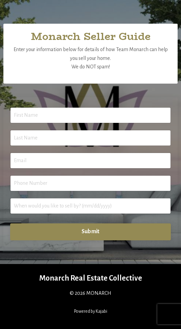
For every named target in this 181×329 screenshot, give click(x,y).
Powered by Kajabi (90, 311)
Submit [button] (91, 231)
